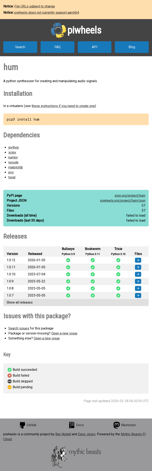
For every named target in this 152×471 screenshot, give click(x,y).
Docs (76, 425)
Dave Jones (86, 434)
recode (13, 162)
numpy (13, 157)
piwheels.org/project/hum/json (122, 201)
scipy (12, 152)
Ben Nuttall (63, 434)
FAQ (57, 47)
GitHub (27, 425)
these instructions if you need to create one (63, 106)
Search (20, 47)
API (94, 47)
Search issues (18, 328)
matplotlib (15, 167)
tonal (11, 177)
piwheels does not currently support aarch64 (46, 13)
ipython (13, 147)
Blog (132, 47)
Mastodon (124, 425)
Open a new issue (64, 333)
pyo (11, 172)
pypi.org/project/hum (130, 196)
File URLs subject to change (34, 6)
